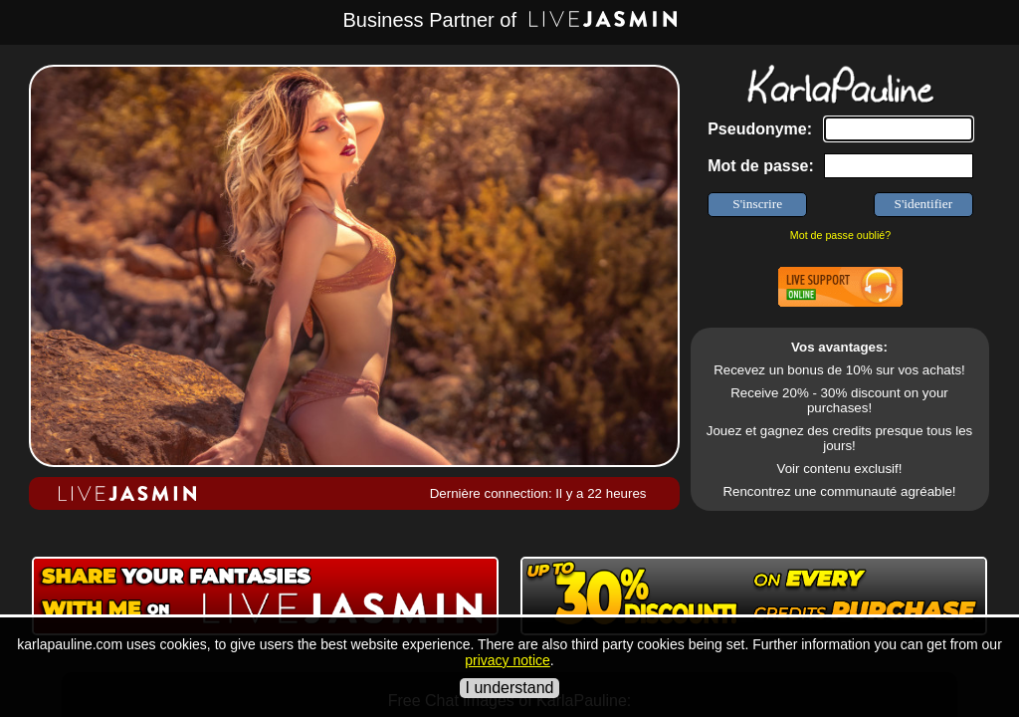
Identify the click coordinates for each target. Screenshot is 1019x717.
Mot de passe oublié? (840, 235)
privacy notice (507, 660)
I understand (510, 687)
